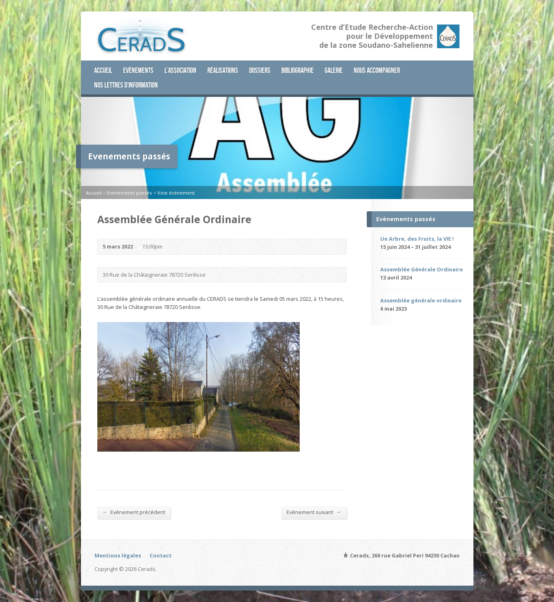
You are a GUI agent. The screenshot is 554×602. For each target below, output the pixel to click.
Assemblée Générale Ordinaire (421, 269)
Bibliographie (297, 70)
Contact (161, 555)
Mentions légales (117, 555)
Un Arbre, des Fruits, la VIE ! (417, 238)
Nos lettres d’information (126, 85)
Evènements (138, 70)
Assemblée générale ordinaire (421, 300)
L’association (180, 70)
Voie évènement (176, 193)
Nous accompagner (377, 70)
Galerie (334, 70)
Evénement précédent (134, 512)
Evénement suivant (314, 512)
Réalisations (222, 70)
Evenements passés (129, 193)
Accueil (103, 70)
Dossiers (259, 70)
